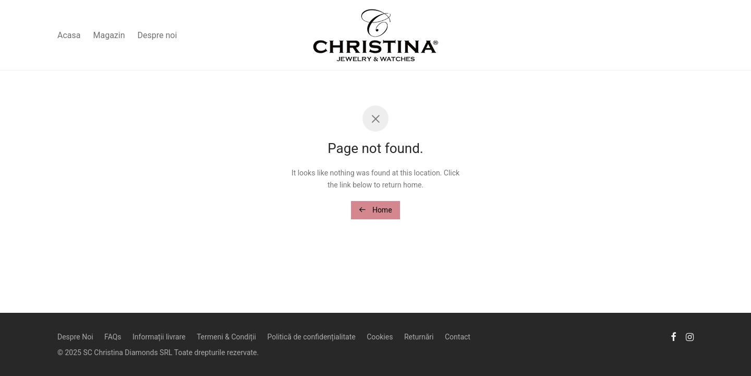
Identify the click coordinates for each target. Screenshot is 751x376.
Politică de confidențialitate (312, 337)
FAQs (113, 337)
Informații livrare (159, 337)
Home (375, 210)
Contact (457, 337)
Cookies (380, 337)
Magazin (109, 35)
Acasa (68, 35)
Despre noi (157, 35)
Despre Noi (75, 337)
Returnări (419, 337)
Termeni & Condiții (226, 337)
